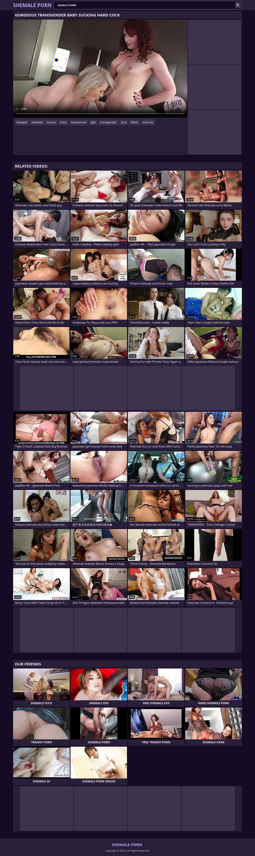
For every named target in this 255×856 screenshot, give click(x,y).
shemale (37, 122)
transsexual (78, 122)
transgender (108, 122)
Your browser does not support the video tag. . (100, 68)
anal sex (148, 122)
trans (63, 122)
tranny (51, 122)
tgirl (93, 122)
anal (124, 122)
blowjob (22, 122)
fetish (134, 122)
